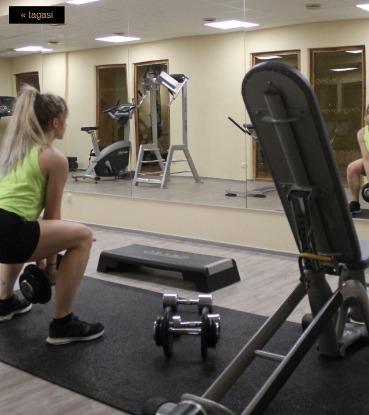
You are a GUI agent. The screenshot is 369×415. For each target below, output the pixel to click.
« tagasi (37, 15)
